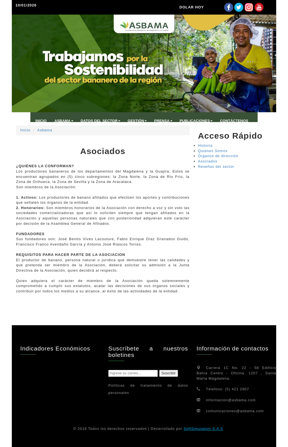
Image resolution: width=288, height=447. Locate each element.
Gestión (137, 121)
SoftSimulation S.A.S (203, 429)
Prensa (163, 121)
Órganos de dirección (218, 156)
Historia (205, 145)
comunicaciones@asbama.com (235, 411)
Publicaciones (196, 121)
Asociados (207, 161)
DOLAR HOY (191, 7)
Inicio (25, 130)
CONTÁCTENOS (234, 121)
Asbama (44, 130)
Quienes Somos (213, 151)
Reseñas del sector (216, 166)
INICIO (41, 121)
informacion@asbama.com (231, 400)
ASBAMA (64, 121)
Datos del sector (100, 121)
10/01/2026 (26, 5)
